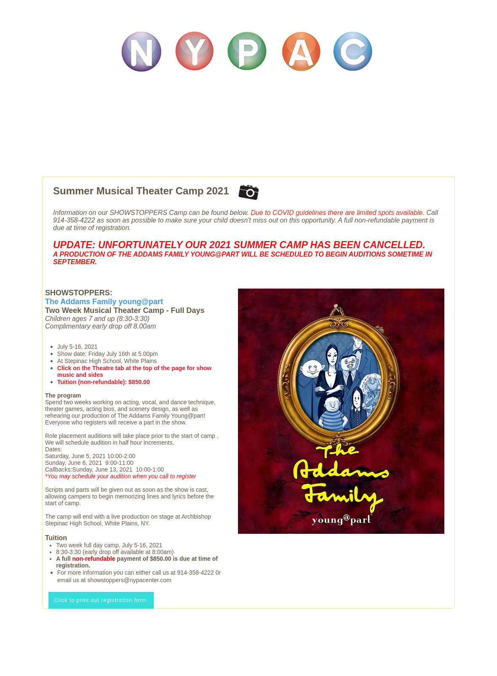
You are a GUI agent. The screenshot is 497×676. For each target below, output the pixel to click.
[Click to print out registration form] (101, 600)
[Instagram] (238, 666)
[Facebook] (259, 666)
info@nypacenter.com (248, 638)
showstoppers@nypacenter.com (129, 580)
